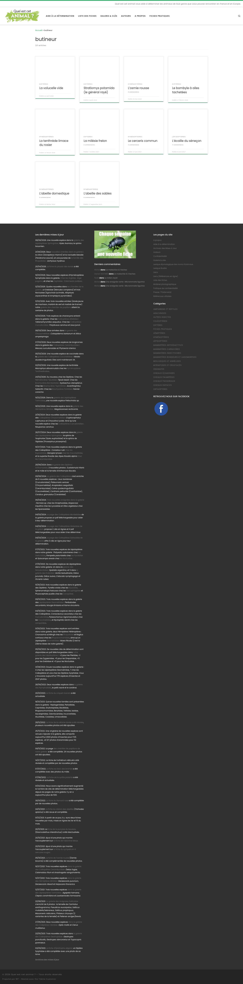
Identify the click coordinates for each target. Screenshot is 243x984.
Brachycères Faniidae (62, 389)
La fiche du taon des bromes (59, 769)
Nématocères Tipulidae (46, 380)
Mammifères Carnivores (166, 349)
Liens (155, 272)
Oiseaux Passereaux (164, 381)
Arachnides (159, 313)
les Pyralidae (77, 555)
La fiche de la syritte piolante (60, 777)
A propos (157, 240)
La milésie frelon (95, 141)
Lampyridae (40, 623)
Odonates (158, 369)
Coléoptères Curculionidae (70, 424)
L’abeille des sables (97, 193)
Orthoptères (160, 389)
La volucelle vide (51, 88)
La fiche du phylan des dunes (60, 266)
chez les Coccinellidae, (72, 453)
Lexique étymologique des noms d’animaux (173, 264)
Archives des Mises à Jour (165, 248)
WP (17, 979)
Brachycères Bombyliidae (47, 383)
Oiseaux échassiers (164, 373)
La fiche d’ (59, 948)
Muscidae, (73, 588)
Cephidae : (68, 281)
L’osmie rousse (138, 88)
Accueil (38, 30)
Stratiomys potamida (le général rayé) (99, 90)
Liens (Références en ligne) (165, 276)
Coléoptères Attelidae (68, 319)
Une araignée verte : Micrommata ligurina (125, 282)
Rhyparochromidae (61, 637)
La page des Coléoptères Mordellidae (64, 514)
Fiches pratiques (162, 329)
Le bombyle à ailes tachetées (185, 90)
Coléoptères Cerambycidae (66, 345)
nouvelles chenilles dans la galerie (67, 252)
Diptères (158, 325)
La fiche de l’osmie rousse (57, 858)
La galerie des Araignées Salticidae (62, 901)
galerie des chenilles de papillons (56, 307)
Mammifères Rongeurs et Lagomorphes (174, 357)
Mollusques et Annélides (167, 361)
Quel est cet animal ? (23, 974)
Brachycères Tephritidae (54, 386)
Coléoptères (160, 321)
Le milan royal (110, 278)
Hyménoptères (161, 337)
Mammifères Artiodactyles (168, 345)
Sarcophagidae (73, 590)
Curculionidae (41, 617)
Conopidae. (68, 594)
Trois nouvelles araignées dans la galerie (65, 500)
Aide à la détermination (164, 244)
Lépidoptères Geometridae (51, 602)
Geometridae (53, 640)
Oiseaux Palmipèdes (164, 377)
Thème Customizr (47, 979)
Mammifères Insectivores (167, 353)
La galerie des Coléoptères (58, 476)
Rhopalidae (68, 634)
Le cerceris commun (142, 141)
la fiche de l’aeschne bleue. (65, 841)
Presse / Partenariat (162, 292)
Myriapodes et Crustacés (167, 365)
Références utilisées (162, 296)
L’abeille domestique (54, 193)
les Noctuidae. (66, 558)
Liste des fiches (160, 280)
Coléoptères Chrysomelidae (52, 417)
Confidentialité (160, 256)
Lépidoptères (160, 341)
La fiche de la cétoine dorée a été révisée (64, 722)
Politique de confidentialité (165, 288)
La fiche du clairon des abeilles (59, 809)
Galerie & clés (159, 260)
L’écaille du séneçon (186, 141)
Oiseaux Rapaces (162, 385)
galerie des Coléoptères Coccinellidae (54, 356)
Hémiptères (159, 333)
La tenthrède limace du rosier (53, 143)
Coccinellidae (44, 620)
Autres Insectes (162, 317)
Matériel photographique (164, 284)
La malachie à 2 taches (116, 270)
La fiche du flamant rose (57, 800)
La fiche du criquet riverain (58, 693)
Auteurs (156, 252)
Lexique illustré (160, 268)
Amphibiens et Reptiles (165, 309)
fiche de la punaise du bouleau (62, 829)
